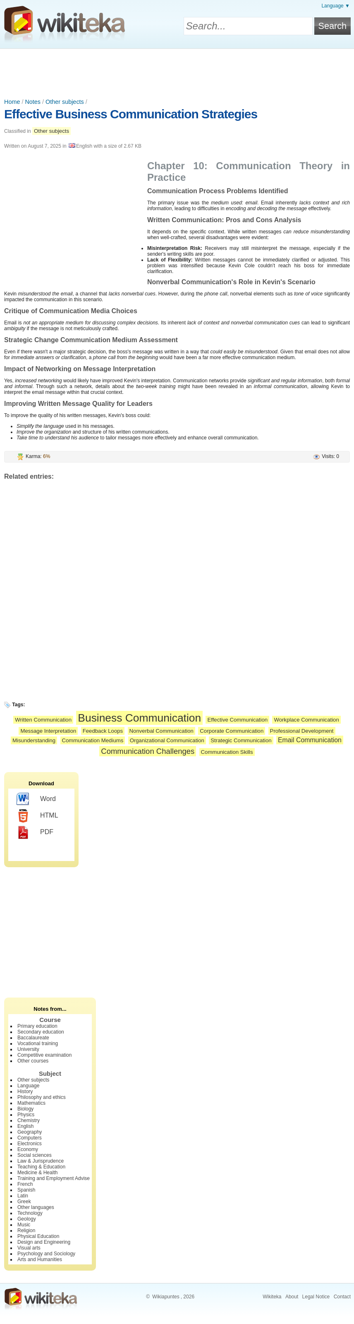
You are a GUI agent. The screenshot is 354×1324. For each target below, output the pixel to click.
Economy (27, 1149)
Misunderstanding (33, 740)
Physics (25, 1115)
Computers (29, 1138)
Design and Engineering (43, 1242)
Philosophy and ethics (41, 1097)
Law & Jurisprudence (40, 1161)
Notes (33, 101)
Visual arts (29, 1248)
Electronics (29, 1144)
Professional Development (302, 731)
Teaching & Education (41, 1167)
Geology (26, 1219)
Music (23, 1225)
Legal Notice (316, 1297)
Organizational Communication (167, 740)
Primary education (37, 1026)
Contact (342, 1297)
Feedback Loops (103, 731)
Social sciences (34, 1155)
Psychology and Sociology (46, 1254)
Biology (25, 1109)
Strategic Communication (240, 740)
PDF (35, 832)
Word (36, 799)
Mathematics (31, 1103)
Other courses (32, 1061)
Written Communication (43, 720)
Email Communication (310, 740)
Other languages (35, 1207)
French (25, 1184)
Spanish (26, 1190)
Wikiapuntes (165, 1297)
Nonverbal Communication (161, 731)
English (25, 1126)
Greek (24, 1201)
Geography (29, 1132)
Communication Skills (227, 752)
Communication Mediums (93, 740)
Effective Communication (237, 720)
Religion (26, 1230)
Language (28, 1086)
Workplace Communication (306, 720)
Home (12, 101)
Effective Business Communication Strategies (130, 114)
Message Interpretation (48, 731)
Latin (22, 1196)
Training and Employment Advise (53, 1178)
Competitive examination (44, 1055)
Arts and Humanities (39, 1259)
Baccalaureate (33, 1038)
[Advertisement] (177, 71)
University (28, 1049)
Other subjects (64, 101)
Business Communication (139, 718)
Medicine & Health (37, 1172)
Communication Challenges (147, 751)
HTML (37, 816)
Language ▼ (335, 6)
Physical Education (38, 1236)
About (291, 1297)
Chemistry (28, 1120)
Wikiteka (272, 1297)
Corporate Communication (231, 731)
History (25, 1091)
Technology (30, 1213)
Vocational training (37, 1043)
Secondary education (40, 1032)
